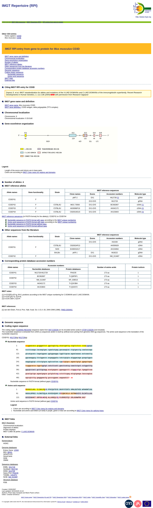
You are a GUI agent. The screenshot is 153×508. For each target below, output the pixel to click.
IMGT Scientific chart (98, 497)
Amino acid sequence (16, 76)
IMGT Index (87, 497)
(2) (143, 208)
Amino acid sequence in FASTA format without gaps (27, 226)
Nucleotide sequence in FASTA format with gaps (26, 220)
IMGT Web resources (18, 22)
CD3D (19, 36)
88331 (9, 452)
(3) (143, 212)
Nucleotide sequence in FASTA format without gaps (27, 224)
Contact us (76, 501)
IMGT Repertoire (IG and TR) (42, 497)
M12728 (13, 338)
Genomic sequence (12, 70)
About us (69, 501)
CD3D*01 (54, 381)
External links (10, 80)
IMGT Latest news (124, 497)
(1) (143, 205)
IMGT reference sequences (12, 216)
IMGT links (9, 78)
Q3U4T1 (13, 475)
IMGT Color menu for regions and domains (39, 172)
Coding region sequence (14, 72)
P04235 (15, 473)
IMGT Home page (26, 497)
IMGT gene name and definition (17, 56)
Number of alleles (11, 62)
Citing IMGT (84, 501)
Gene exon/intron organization (16, 60)
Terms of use (61, 501)
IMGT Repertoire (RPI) (34, 22)
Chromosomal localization (14, 58)
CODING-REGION (24, 330)
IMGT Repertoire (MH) (60, 497)
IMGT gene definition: (13, 107)
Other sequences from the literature (18, 66)
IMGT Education (111, 497)
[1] (118, 198)
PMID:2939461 (67, 310)
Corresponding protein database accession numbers (24, 68)
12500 (16, 450)
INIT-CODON (53, 330)
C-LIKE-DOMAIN (27, 432)
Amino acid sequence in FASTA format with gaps (26, 222)
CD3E (19, 38)
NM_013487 (13, 477)
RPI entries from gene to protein (53, 22)
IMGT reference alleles (13, 64)
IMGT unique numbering (66, 220)
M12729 (22, 338)
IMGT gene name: (12, 105)
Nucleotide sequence (16, 74)
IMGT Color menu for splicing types (90, 411)
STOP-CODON (88, 330)
